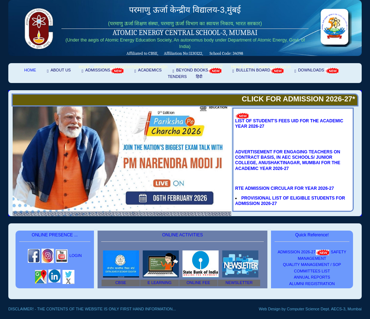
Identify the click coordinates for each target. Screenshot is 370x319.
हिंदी (199, 76)
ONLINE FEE (198, 282)
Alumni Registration (312, 283)
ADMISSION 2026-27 (303, 252)
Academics (150, 70)
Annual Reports (312, 277)
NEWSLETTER (239, 282)
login (75, 255)
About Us (61, 70)
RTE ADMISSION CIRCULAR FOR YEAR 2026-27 (284, 188)
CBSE (120, 282)
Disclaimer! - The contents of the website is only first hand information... (92, 309)
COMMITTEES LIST (312, 271)
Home (30, 70)
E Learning (159, 282)
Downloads (318, 70)
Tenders (177, 76)
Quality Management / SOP (312, 264)
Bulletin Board (260, 70)
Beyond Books (198, 70)
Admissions (104, 70)
